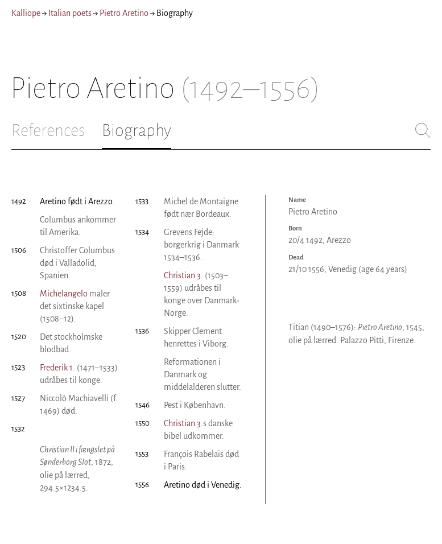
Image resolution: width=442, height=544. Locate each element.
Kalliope (25, 13)
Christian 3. (183, 275)
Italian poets (70, 13)
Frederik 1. (57, 367)
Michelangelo (64, 293)
